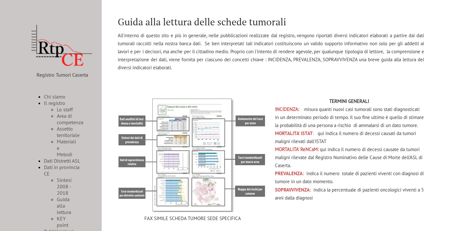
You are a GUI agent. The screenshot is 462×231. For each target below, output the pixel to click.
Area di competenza (70, 119)
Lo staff (65, 109)
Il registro (54, 103)
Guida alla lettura (64, 205)
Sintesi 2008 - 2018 (64, 186)
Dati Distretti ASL (62, 161)
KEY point (62, 221)
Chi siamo (54, 96)
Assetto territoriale (68, 131)
